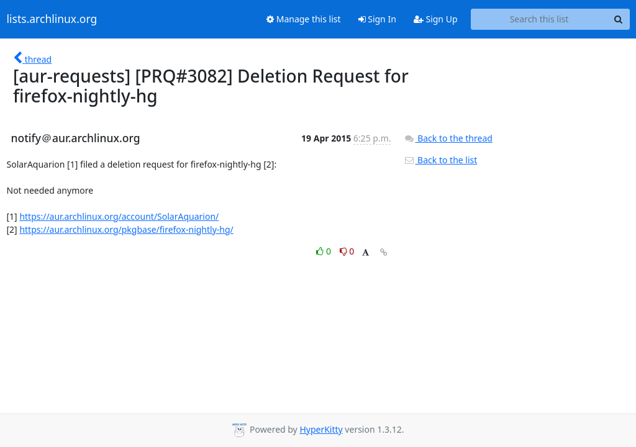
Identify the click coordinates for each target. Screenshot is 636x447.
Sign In (377, 19)
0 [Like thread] (324, 251)
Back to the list (440, 160)
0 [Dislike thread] (347, 251)
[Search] (618, 19)
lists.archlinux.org (52, 19)
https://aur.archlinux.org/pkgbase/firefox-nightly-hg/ (126, 229)
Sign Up (436, 19)
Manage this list (303, 19)
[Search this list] (539, 19)
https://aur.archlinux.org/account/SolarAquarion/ (119, 216)
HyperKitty (320, 429)
